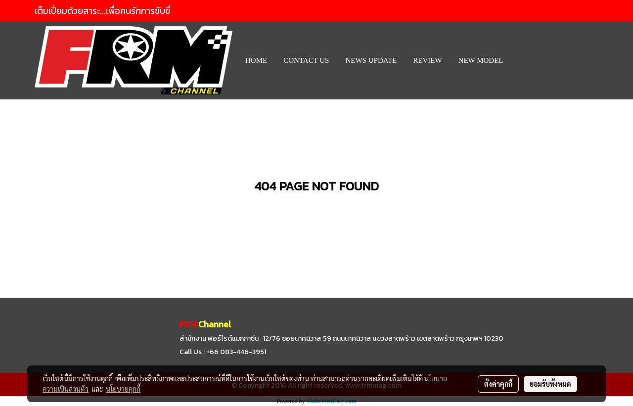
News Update (371, 60)
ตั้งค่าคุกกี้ (498, 383)
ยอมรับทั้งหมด (550, 383)
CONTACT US (306, 60)
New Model (480, 60)
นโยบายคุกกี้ (123, 388)
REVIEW (427, 60)
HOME (256, 60)
